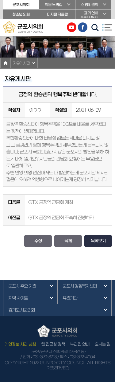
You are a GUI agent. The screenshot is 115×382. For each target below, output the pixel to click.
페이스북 (82, 27)
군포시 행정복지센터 (80, 286)
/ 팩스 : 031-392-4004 (76, 357)
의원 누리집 (53, 4)
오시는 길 (102, 344)
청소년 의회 (21, 14)
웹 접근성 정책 (53, 344)
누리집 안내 (80, 344)
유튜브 (71, 27)
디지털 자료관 (57, 14)
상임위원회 (89, 4)
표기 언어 (93, 15)
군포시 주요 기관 (22, 286)
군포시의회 (21, 4)
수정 (38, 241)
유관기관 (70, 298)
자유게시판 (21, 63)
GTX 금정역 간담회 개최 (50, 202)
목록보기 (98, 241)
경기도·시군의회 (21, 310)
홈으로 (5, 63)
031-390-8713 (44, 357)
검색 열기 (95, 27)
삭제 (68, 241)
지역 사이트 (18, 298)
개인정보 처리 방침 (20, 344)
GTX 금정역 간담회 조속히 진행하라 (61, 217)
